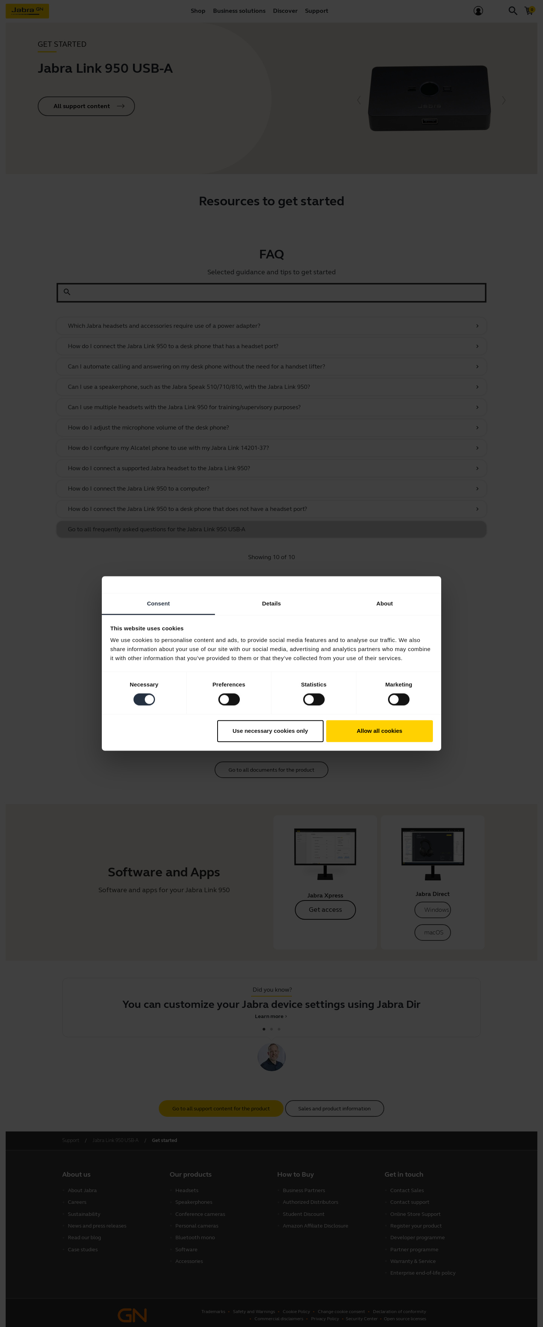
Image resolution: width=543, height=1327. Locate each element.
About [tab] (384, 603)
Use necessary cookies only (270, 731)
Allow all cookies (379, 731)
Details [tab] (271, 603)
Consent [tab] (158, 603)
